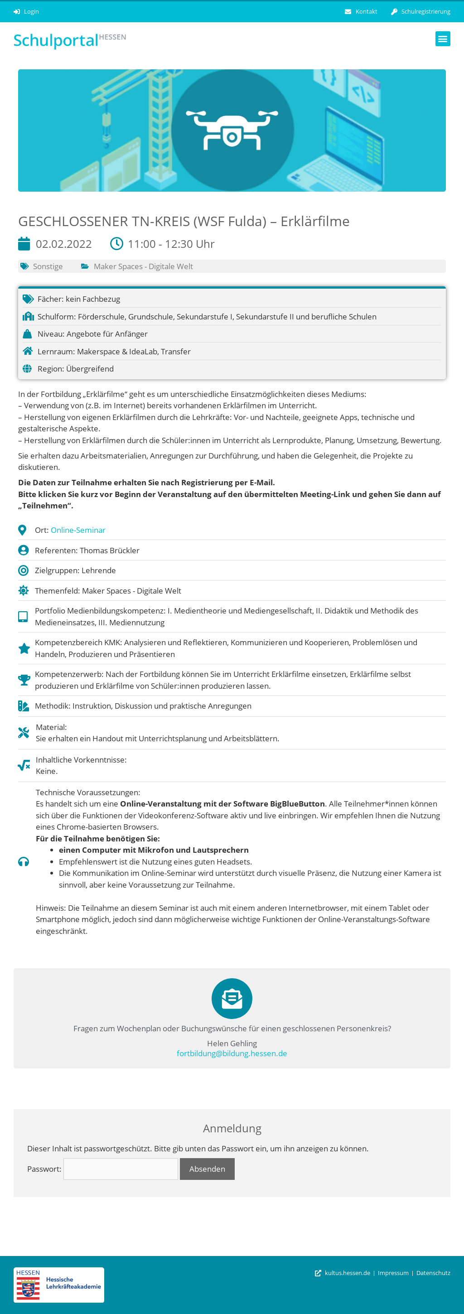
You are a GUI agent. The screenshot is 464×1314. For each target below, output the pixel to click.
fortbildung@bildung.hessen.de (232, 1053)
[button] (442, 38)
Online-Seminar (78, 530)
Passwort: (102, 1169)
